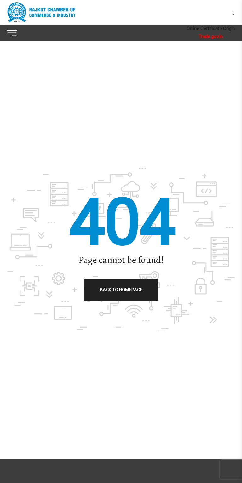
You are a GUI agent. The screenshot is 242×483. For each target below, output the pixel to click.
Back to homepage (121, 289)
